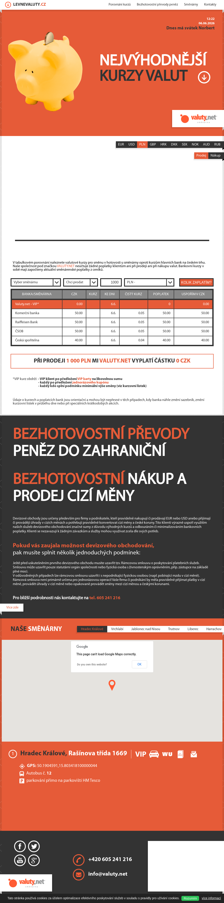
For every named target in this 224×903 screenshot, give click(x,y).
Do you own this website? (92, 664)
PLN (142, 144)
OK (139, 664)
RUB (217, 144)
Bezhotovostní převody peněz (157, 4)
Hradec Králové (92, 629)
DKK (174, 144)
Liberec (193, 629)
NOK (195, 144)
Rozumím (190, 898)
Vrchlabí (117, 629)
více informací (211, 898)
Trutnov (174, 629)
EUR (121, 144)
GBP (153, 144)
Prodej (201, 155)
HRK (163, 144)
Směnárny (191, 4)
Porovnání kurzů (120, 4)
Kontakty (210, 4)
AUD (206, 144)
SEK (184, 144)
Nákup (215, 155)
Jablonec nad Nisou (145, 629)
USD (131, 144)
